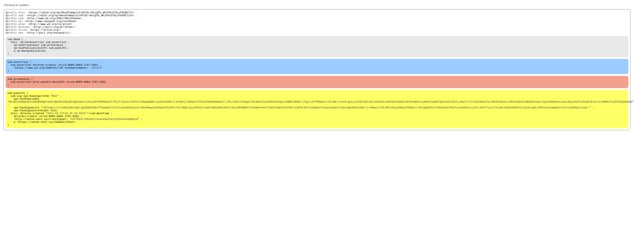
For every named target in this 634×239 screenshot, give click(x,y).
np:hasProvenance (26, 53)
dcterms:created (32, 134)
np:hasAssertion (32, 49)
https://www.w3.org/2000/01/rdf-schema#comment (51, 80)
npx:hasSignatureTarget (31, 130)
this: (15, 49)
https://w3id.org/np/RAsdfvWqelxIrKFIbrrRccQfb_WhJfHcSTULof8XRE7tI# (80, 16)
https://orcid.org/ (45, 34)
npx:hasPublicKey (26, 116)
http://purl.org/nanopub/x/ (48, 38)
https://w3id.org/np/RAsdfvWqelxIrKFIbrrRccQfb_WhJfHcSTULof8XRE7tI (81, 13)
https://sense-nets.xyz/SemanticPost (46, 145)
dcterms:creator (45, 76)
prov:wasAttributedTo (49, 96)
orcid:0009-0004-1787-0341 (78, 76)
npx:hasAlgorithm (36, 112)
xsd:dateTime (99, 134)
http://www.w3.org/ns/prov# (50, 27)
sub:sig (16, 112)
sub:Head (13, 45)
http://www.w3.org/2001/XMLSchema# (54, 20)
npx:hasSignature (26, 127)
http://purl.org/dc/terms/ (54, 31)
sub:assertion (56, 49)
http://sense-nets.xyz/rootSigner (40, 141)
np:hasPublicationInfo (30, 56)
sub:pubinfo (57, 56)
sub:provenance (52, 53)
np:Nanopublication (31, 60)
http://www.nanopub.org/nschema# (51, 24)
